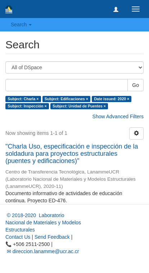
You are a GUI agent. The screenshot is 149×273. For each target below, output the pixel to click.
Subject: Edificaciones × (66, 99)
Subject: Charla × (23, 99)
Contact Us (17, 237)
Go (135, 85)
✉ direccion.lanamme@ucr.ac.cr (42, 251)
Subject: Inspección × (27, 106)
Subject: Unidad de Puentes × (79, 106)
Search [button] (21, 24)
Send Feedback (52, 237)
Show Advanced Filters (118, 116)
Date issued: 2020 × (111, 99)
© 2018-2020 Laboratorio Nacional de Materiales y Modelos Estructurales (43, 222)
